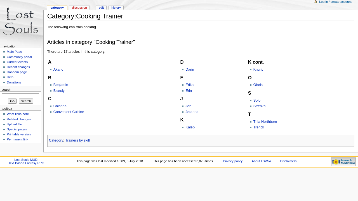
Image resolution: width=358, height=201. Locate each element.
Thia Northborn (265, 122)
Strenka (259, 106)
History (116, 7)
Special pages (17, 129)
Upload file (14, 124)
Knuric (258, 69)
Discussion (79, 7)
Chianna (60, 106)
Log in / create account (335, 1)
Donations (14, 82)
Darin (189, 69)
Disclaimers (288, 161)
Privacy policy (232, 161)
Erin (188, 91)
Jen (188, 106)
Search (6, 89)
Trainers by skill (77, 140)
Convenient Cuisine (68, 112)
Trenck (258, 127)
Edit (101, 7)
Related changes (19, 119)
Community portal (19, 57)
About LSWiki (261, 161)
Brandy (59, 91)
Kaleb (189, 127)
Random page (17, 72)
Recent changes (18, 67)
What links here (18, 114)
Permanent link (17, 139)
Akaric (58, 69)
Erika (189, 85)
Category (56, 140)
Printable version (18, 134)
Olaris (258, 85)
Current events (17, 62)
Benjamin (60, 85)
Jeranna (191, 112)
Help (10, 77)
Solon (257, 100)
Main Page (14, 51)
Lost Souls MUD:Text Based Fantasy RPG (26, 161)
